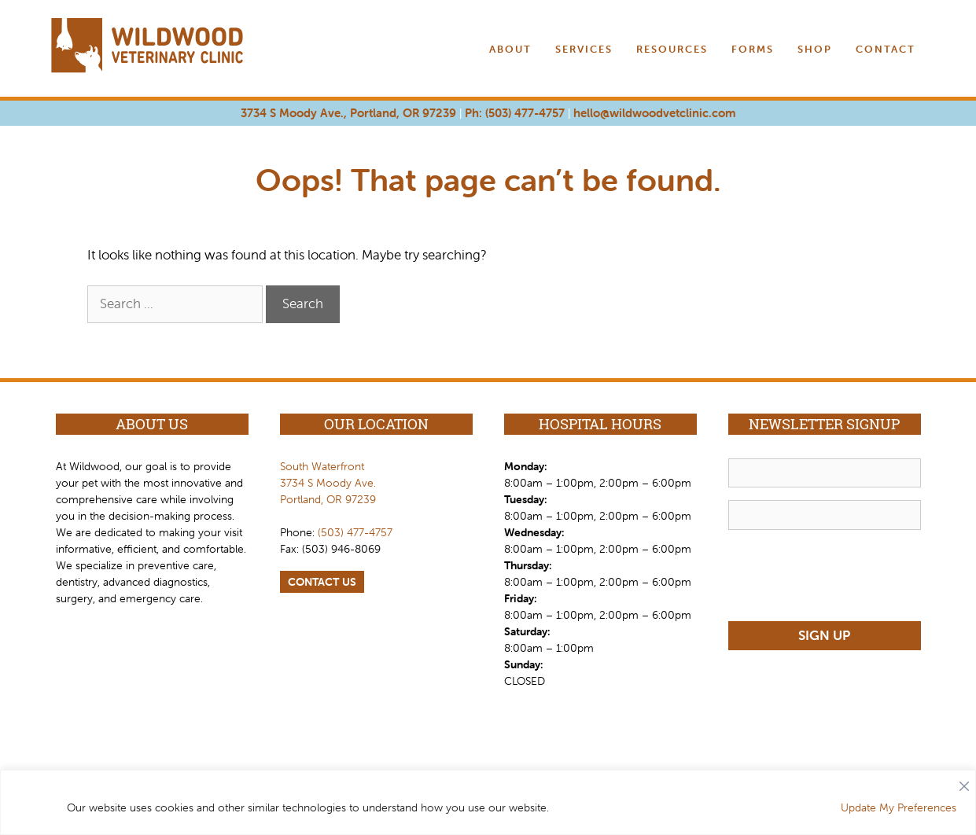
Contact (885, 49)
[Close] (964, 782)
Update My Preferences (898, 807)
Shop (814, 49)
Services (584, 49)
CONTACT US (322, 582)
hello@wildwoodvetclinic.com (654, 112)
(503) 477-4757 (355, 532)
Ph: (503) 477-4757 (515, 112)
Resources (672, 49)
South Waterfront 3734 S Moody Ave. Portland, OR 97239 (328, 482)
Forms (752, 49)
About (510, 49)
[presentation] (847, 573)
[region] (488, 802)
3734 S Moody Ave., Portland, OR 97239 (348, 112)
